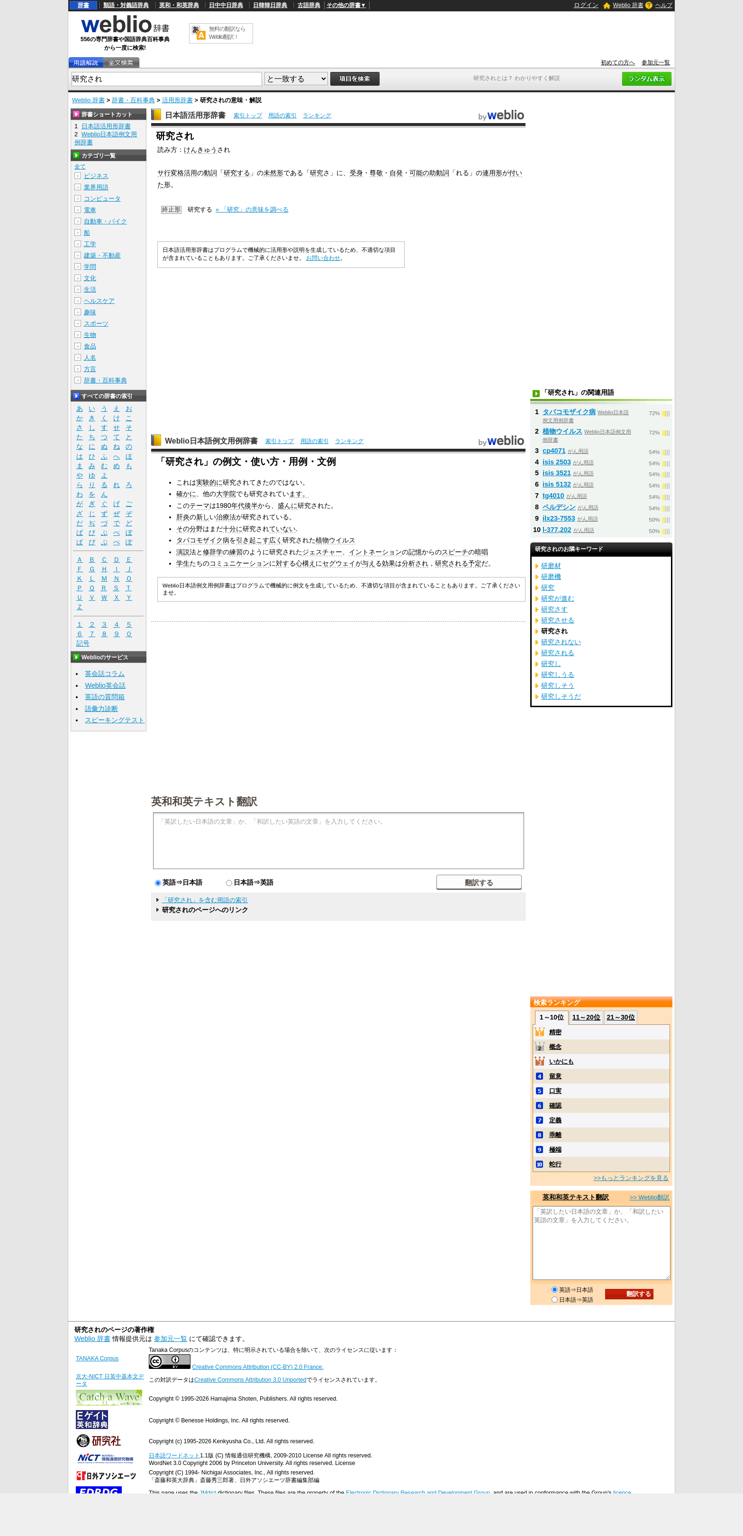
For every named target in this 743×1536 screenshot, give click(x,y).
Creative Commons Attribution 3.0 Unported (250, 1379)
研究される (451, 563)
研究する (237, 173)
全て (80, 166)
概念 (555, 1046)
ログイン (586, 5)
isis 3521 (557, 473)
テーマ (199, 505)
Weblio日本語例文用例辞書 (211, 441)
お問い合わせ (323, 258)
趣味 (90, 312)
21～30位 (620, 1017)
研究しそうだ (561, 696)
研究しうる (557, 674)
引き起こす (252, 540)
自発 (396, 173)
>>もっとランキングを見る (631, 1177)
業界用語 (96, 187)
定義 (555, 1120)
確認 (555, 1105)
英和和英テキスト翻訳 (204, 801)
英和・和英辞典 (179, 5)
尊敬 (376, 173)
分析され (415, 563)
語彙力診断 (101, 708)
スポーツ (96, 323)
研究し (551, 663)
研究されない (561, 642)
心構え (306, 563)
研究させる (557, 620)
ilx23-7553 (559, 518)
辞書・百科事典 (133, 100)
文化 (90, 278)
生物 (90, 334)
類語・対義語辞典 (126, 5)
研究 (316, 173)
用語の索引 (282, 115)
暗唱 (481, 552)
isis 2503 (557, 462)
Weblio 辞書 (628, 5)
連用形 (492, 173)
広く (275, 540)
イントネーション (375, 552)
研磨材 (551, 565)
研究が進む (557, 598)
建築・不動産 (102, 255)
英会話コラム (105, 673)
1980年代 (230, 505)
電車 (90, 209)
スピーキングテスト (115, 720)
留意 (555, 1076)
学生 (183, 563)
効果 (388, 563)
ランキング (317, 115)
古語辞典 (309, 5)
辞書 (83, 5)
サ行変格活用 (177, 173)
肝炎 (183, 517)
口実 (555, 1090)
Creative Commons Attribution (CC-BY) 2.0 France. (257, 1367)
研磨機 (551, 576)
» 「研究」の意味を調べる (252, 209)
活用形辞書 (177, 100)
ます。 (299, 493)
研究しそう (557, 685)
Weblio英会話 (105, 685)
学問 (90, 266)
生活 (90, 289)
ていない (282, 529)
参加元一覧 (656, 62)
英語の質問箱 (105, 697)
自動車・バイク (105, 221)
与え (368, 563)
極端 (555, 1149)
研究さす (554, 609)
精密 (555, 1032)
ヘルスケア (99, 300)
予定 (474, 563)
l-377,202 (557, 529)
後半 (251, 505)
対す (282, 563)
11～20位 (586, 1017)
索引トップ (248, 115)
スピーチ (455, 552)
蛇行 (555, 1164)
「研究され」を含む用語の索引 (205, 900)
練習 (236, 552)
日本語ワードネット (174, 1455)
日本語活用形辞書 (195, 115)
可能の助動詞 (429, 173)
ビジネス (96, 175)
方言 (90, 369)
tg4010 (553, 495)
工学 (90, 244)
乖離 (555, 1134)
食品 (90, 346)
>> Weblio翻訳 (650, 1197)
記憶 (415, 552)
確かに (186, 493)
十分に (233, 529)
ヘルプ (663, 5)
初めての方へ (618, 62)
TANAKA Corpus (97, 1358)
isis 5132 (557, 484)
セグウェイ (338, 563)
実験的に (209, 482)
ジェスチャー (322, 552)
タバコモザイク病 (202, 540)
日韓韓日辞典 (270, 5)
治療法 (226, 517)
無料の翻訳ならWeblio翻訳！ (227, 33)
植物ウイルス (335, 540)
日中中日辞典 (226, 5)
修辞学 (213, 552)
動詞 (210, 173)
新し (202, 517)
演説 (183, 552)
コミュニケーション (239, 563)
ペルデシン (559, 507)
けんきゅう (200, 149)
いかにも (561, 1061)
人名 (90, 357)
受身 (356, 173)
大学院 (226, 493)
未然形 (273, 173)
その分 (186, 529)
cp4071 (554, 450)
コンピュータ (102, 198)
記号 (83, 643)
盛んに (288, 505)
